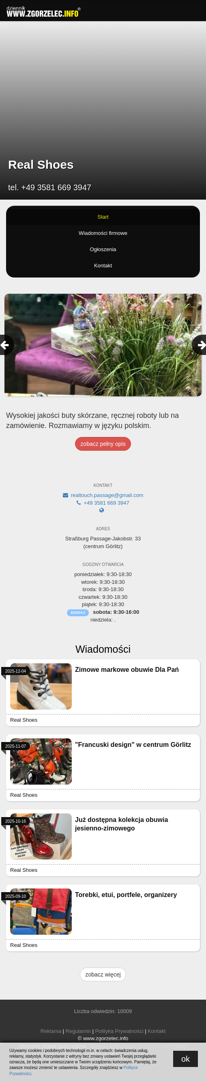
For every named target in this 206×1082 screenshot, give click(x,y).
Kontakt (103, 265)
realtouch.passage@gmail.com (103, 495)
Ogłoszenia (103, 249)
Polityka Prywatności (119, 1031)
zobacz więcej (102, 974)
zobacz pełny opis (102, 444)
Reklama (51, 1031)
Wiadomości (103, 649)
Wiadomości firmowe (103, 233)
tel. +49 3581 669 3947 (49, 187)
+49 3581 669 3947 (103, 503)
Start (102, 217)
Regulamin (78, 1031)
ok (185, 1058)
